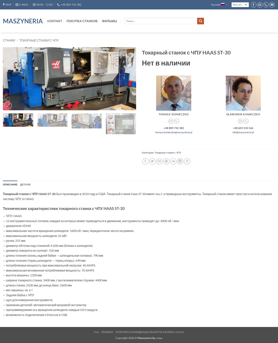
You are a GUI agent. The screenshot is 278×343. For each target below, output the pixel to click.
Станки (9, 40)
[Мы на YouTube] (272, 5)
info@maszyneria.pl (243, 132)
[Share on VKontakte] (173, 161)
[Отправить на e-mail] (260, 5)
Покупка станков (82, 21)
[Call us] (266, 5)
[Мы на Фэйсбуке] (253, 5)
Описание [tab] (10, 184)
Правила (107, 332)
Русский (219, 5)
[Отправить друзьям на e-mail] (159, 161)
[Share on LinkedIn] (180, 161)
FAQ (96, 332)
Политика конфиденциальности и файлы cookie (150, 332)
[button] (8, 105)
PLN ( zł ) (237, 4)
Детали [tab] (25, 184)
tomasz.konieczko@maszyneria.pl (173, 132)
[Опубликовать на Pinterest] (166, 161)
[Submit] (200, 21)
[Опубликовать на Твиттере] (152, 161)
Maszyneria (22, 21)
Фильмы (109, 21)
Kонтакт (54, 21)
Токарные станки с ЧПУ (39, 40)
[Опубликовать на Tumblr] (187, 161)
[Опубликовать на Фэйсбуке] (145, 161)
